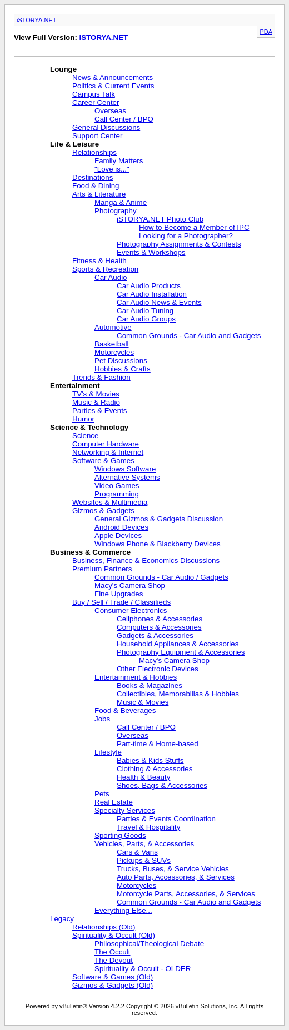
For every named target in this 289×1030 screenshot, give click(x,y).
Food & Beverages (125, 710)
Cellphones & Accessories (159, 619)
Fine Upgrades (118, 594)
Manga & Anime (120, 202)
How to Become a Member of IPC (194, 227)
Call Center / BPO (123, 119)
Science (85, 435)
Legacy (62, 919)
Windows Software (125, 469)
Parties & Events (99, 410)
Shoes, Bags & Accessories (162, 785)
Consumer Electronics (130, 610)
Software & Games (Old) (112, 977)
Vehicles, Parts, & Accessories (144, 844)
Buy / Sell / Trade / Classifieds (121, 602)
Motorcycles (114, 352)
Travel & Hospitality (148, 827)
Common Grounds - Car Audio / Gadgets (161, 577)
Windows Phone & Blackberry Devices (157, 544)
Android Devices (121, 527)
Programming (116, 494)
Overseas (110, 111)
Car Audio (110, 277)
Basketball (111, 344)
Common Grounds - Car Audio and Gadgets (189, 335)
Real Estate (113, 802)
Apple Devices (118, 535)
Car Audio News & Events (159, 302)
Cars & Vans (137, 852)
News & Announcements (112, 77)
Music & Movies (142, 702)
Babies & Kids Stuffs (150, 760)
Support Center (97, 136)
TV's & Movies (95, 394)
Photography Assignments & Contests (179, 244)
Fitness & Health (99, 261)
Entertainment (75, 385)
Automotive (113, 327)
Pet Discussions (120, 360)
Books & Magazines (149, 685)
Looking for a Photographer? (186, 236)
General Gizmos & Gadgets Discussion (158, 519)
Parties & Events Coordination (166, 819)
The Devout (113, 960)
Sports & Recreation (105, 269)
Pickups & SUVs (144, 860)
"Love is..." (111, 169)
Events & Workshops (151, 252)
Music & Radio (96, 402)
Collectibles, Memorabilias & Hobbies (178, 694)
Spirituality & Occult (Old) (113, 935)
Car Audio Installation (152, 294)
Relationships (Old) (103, 927)
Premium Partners (102, 569)
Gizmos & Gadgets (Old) (112, 985)
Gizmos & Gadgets (103, 510)
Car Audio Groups (146, 319)
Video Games (116, 485)
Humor (83, 419)
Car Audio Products (149, 286)
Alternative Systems (127, 477)
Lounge (63, 69)
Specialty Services (124, 810)
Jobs (102, 719)
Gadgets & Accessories (155, 635)
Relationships (94, 152)
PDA (266, 31)
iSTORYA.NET (37, 20)
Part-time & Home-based (157, 744)
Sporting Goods (120, 835)
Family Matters (118, 161)
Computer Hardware (105, 444)
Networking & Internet (107, 452)
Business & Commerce (90, 552)
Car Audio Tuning (145, 311)
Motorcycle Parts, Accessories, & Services (186, 894)
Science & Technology (89, 427)
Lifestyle (108, 752)
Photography (115, 211)
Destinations (92, 177)
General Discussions (106, 127)
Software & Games (103, 460)
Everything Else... (123, 910)
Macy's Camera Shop (129, 585)
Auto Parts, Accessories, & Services (176, 877)
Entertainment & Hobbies (135, 677)
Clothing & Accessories (154, 769)
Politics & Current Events (113, 86)
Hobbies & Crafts (122, 369)
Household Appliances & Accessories (177, 644)
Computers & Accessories (159, 627)
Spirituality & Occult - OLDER (142, 968)
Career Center (95, 102)
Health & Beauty (143, 777)
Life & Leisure (74, 144)
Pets (101, 794)
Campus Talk (93, 94)
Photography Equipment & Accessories (181, 652)
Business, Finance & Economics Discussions (146, 560)
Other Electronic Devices (157, 669)
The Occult (112, 952)
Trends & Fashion (101, 377)
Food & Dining (95, 186)
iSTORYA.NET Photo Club (160, 219)
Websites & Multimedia (109, 502)
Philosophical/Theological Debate (149, 943)
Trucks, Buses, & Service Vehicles (173, 869)
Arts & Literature (99, 194)
